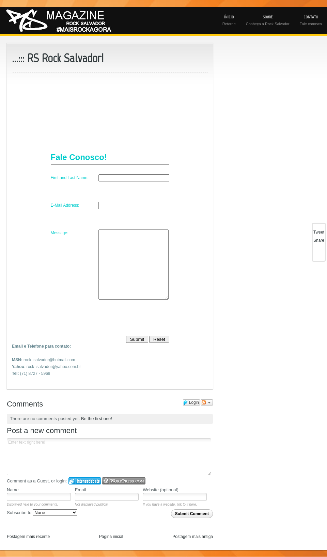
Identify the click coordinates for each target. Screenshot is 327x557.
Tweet (318, 232)
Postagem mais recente (28, 536)
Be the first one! (96, 418)
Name (13, 489)
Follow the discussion (207, 402)
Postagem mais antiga (192, 536)
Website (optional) (160, 489)
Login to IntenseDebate (84, 480)
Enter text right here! (109, 457)
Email (80, 489)
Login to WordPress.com (123, 480)
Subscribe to (42, 512)
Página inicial (111, 536)
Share (318, 240)
